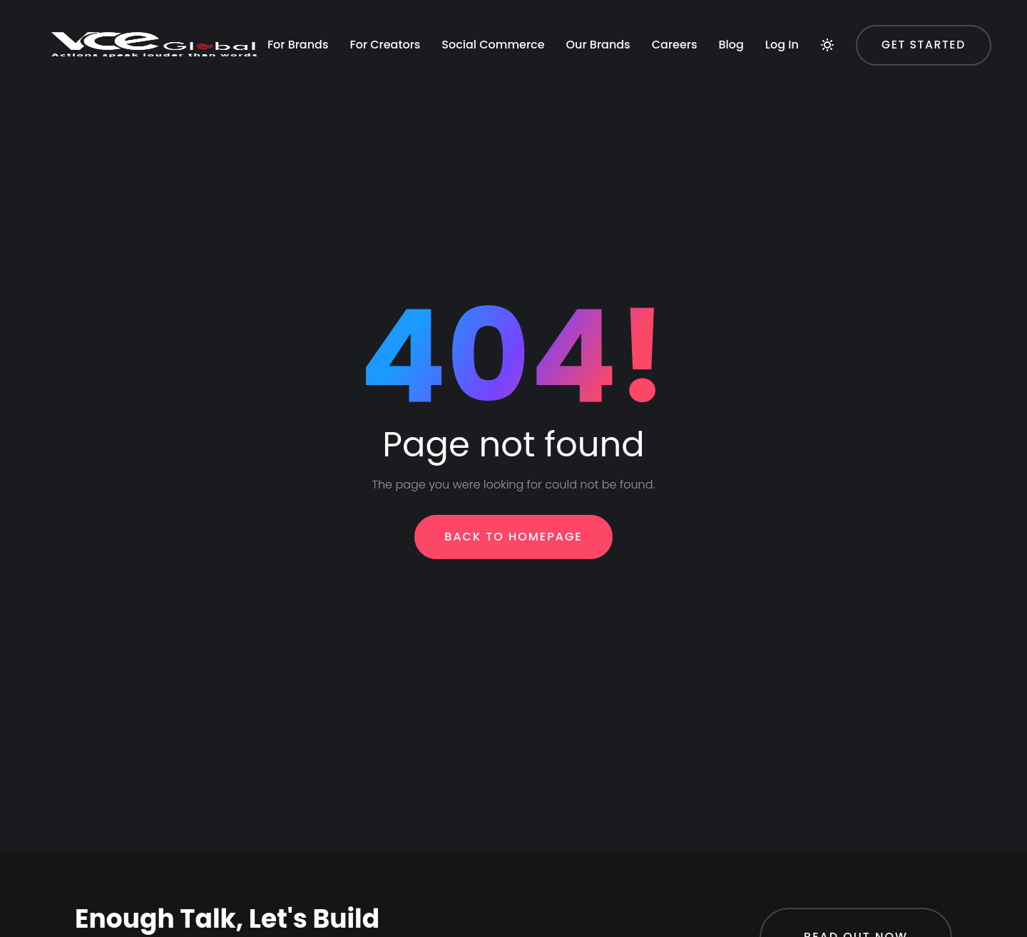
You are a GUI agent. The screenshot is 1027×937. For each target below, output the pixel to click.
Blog (499, 104)
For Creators (153, 104)
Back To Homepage (513, 536)
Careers (443, 104)
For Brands (66, 104)
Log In (550, 104)
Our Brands (366, 104)
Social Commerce (261, 104)
